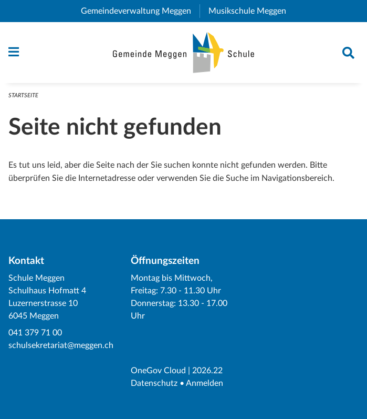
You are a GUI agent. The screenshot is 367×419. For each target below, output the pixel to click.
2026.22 (207, 370)
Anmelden (204, 383)
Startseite (23, 95)
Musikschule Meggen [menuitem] (251, 11)
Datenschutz (154, 383)
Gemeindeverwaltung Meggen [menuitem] (140, 11)
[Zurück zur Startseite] (183, 52)
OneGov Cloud (158, 370)
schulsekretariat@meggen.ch (60, 345)
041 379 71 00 (35, 333)
